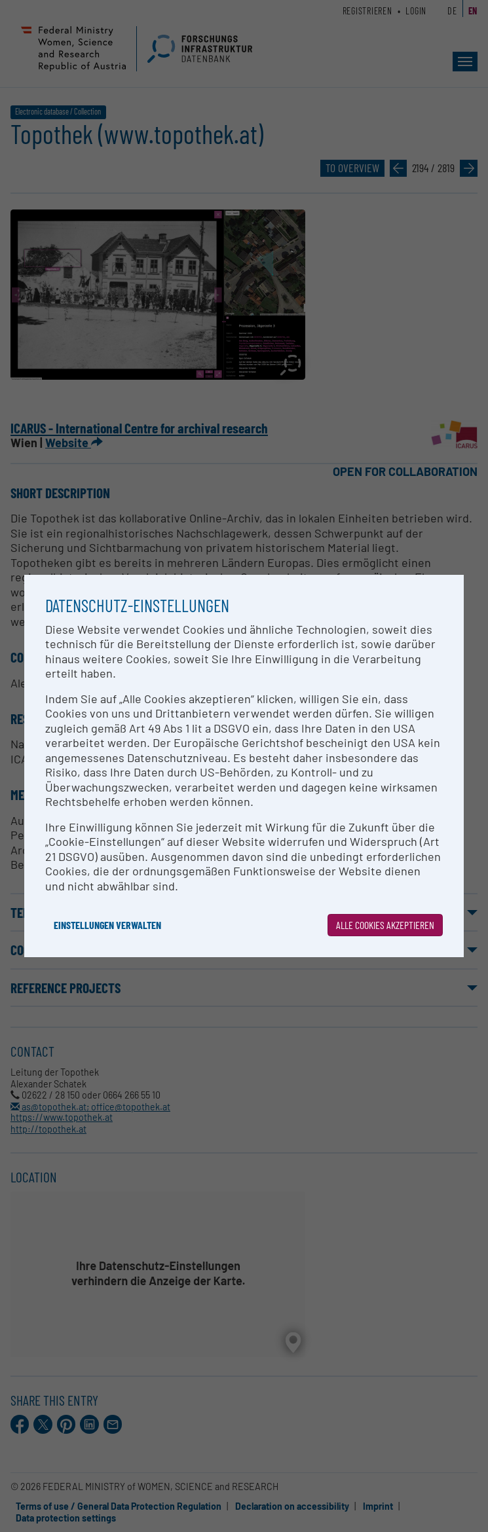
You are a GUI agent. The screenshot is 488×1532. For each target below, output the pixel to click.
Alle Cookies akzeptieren (385, 925)
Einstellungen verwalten (107, 925)
